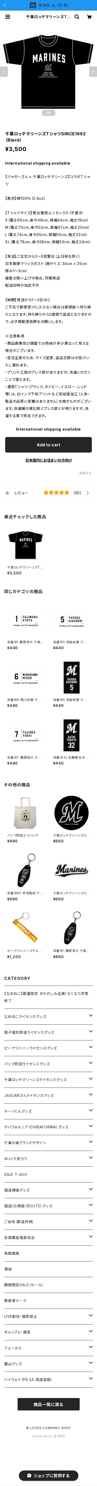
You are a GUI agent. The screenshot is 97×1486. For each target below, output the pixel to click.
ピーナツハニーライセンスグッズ (30, 1048)
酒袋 (8, 1269)
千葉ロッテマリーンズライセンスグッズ (35, 1079)
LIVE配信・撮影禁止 (20, 1316)
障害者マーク (15, 1300)
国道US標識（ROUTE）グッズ (28, 1206)
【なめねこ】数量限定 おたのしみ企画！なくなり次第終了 (46, 997)
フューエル (13, 1348)
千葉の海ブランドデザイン (25, 1143)
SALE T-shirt (15, 1174)
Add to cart (48, 444)
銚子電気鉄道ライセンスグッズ (29, 1032)
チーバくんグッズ (18, 1111)
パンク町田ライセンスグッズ (27, 1064)
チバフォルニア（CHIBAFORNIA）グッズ (36, 1127)
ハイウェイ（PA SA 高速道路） (28, 1379)
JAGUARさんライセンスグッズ (29, 1095)
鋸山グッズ (13, 1364)
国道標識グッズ (17, 1190)
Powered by (48, 1436)
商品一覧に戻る (49, 1404)
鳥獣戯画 (11, 1253)
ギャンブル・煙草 (17, 1332)
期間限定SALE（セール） (24, 1285)
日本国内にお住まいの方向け (48, 460)
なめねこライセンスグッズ (25, 1016)
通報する (85, 473)
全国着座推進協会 (19, 1237)
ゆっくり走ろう (15, 1158)
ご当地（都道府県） (19, 1221)
